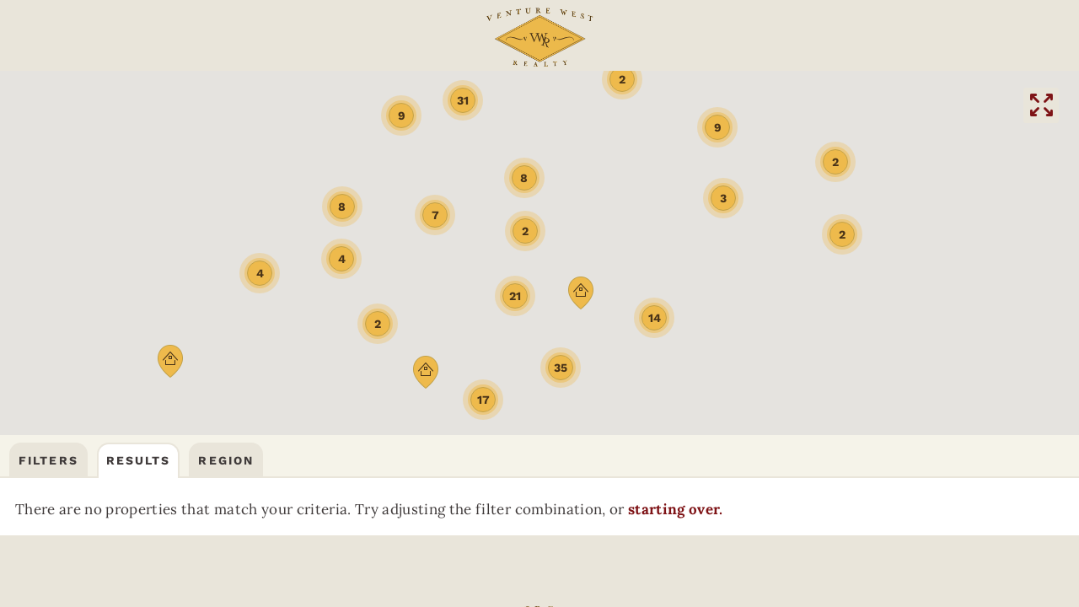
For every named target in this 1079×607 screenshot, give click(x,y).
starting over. (175, 254)
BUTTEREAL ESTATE (542, 106)
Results (138, 162)
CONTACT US (893, 39)
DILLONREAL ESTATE (686, 106)
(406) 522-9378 (749, 38)
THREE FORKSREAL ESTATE (395, 106)
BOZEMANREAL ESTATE (249, 106)
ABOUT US (373, 38)
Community (183, 38)
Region (226, 162)
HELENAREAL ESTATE (830, 106)
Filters (48, 162)
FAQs (298, 38)
